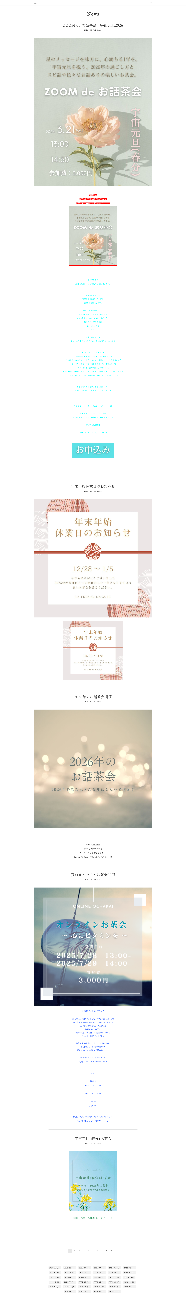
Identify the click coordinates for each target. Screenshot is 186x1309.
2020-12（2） (129, 1282)
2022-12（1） (55, 1277)
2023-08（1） (70, 1272)
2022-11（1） (69, 1277)
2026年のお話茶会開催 (93, 697)
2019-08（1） (114, 1291)
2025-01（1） (114, 1268)
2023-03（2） (114, 1272)
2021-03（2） (114, 1282)
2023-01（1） (129, 1272)
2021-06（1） (69, 1282)
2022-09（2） (99, 1277)
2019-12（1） (129, 1287)
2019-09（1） (99, 1291)
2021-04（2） (99, 1282)
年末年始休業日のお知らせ (93, 486)
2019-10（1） (84, 1291)
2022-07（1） (114, 1277)
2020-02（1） (115, 1287)
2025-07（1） (84, 1268)
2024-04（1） (129, 1268)
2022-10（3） (84, 1277)
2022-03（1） (129, 1277)
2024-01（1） (55, 1272)
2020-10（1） (54, 1287)
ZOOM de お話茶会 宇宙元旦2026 (93, 25)
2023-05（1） (99, 1272)
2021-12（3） (55, 1282)
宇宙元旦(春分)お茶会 (93, 1139)
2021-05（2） (84, 1282)
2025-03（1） (99, 1268)
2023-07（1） (84, 1272)
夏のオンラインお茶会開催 (93, 875)
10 (111, 1251)
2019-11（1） (69, 1291)
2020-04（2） (100, 1287)
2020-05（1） (85, 1287)
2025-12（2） (69, 1268)
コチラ (95, 845)
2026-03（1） (54, 1268)
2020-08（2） (69, 1287)
